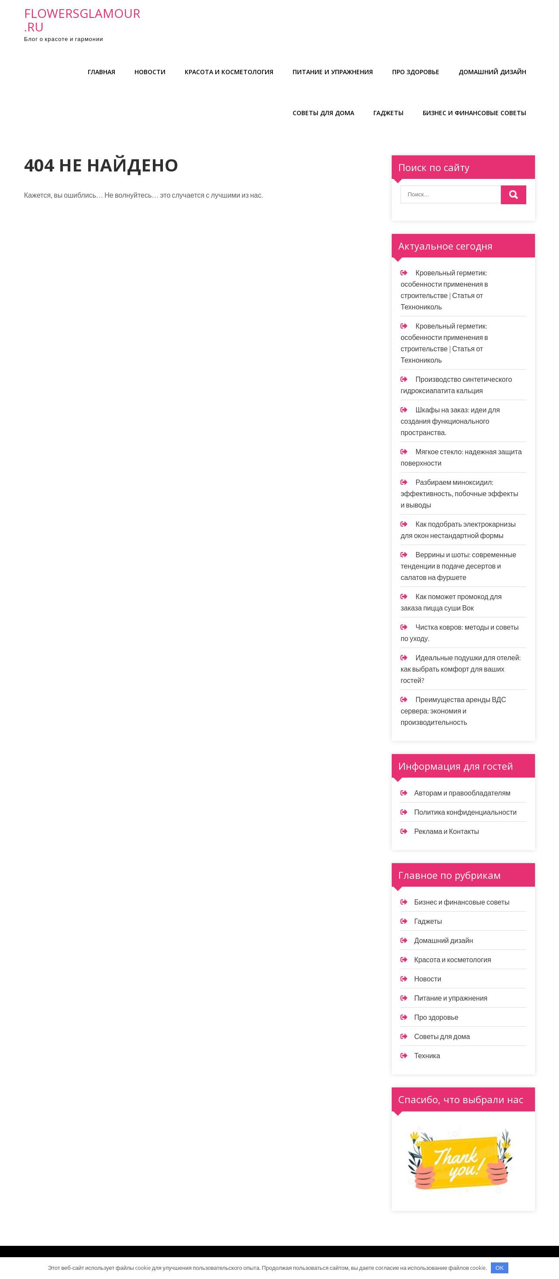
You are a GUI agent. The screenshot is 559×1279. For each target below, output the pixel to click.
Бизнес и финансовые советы (474, 113)
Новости (150, 72)
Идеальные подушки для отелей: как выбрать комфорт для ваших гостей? (460, 669)
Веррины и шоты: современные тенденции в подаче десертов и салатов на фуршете (458, 566)
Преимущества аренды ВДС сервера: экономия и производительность (453, 711)
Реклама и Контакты (446, 831)
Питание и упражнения (333, 72)
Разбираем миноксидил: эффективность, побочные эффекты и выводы (459, 494)
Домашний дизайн (492, 72)
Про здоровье (415, 72)
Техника (427, 1055)
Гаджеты (388, 113)
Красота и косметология (229, 72)
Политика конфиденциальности (465, 812)
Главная (101, 72)
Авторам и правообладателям (462, 793)
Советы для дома (323, 113)
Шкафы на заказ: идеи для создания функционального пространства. (450, 421)
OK (500, 1268)
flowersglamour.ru (82, 20)
